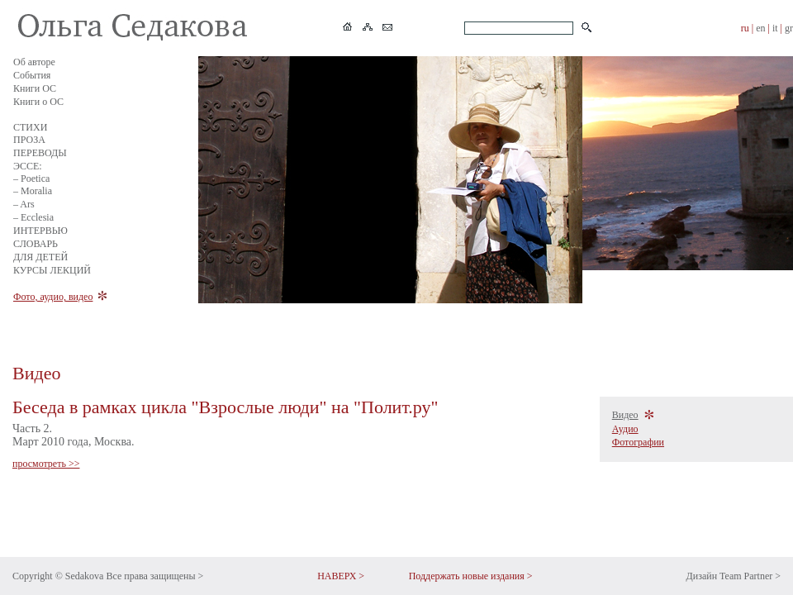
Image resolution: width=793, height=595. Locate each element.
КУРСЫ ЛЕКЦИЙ (52, 270)
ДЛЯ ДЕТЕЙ (40, 257)
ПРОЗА (29, 139)
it (775, 28)
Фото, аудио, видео (53, 296)
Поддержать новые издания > (471, 576)
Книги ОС (34, 88)
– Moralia (32, 191)
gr (789, 28)
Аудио (625, 429)
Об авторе (34, 62)
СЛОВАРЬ (35, 244)
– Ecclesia (33, 217)
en (760, 28)
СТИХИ (30, 127)
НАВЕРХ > (340, 576)
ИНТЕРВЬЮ (40, 230)
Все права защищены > (154, 576)
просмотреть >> (45, 463)
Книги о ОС (38, 101)
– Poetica (31, 178)
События (31, 75)
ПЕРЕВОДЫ (40, 153)
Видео (625, 415)
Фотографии (638, 442)
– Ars (24, 204)
